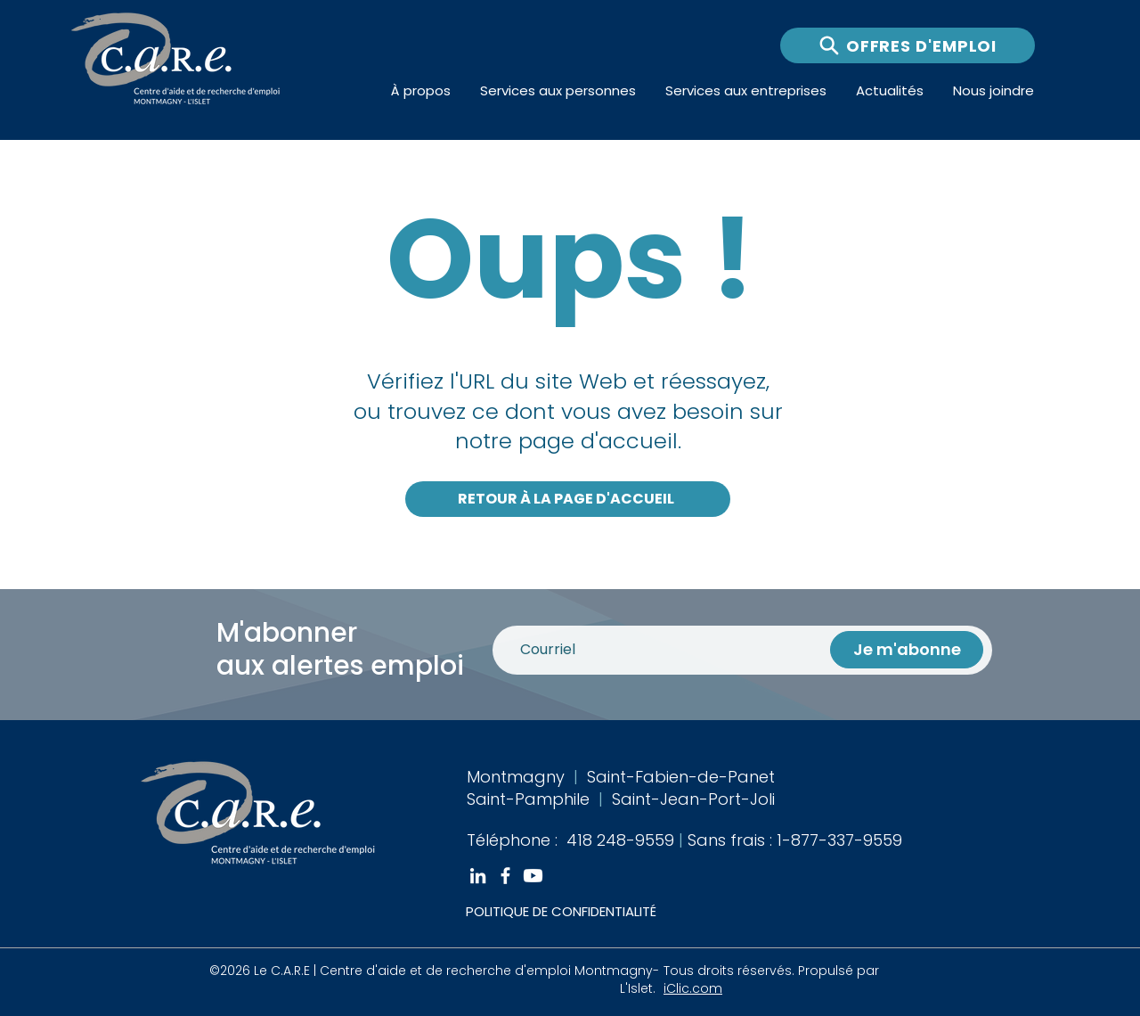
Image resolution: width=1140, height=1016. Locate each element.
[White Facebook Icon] (505, 875)
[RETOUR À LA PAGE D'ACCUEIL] (567, 499)
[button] (421, 91)
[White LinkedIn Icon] (478, 875)
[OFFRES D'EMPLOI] (907, 45)
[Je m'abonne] (906, 649)
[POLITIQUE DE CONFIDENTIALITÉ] (592, 911)
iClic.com (693, 988)
